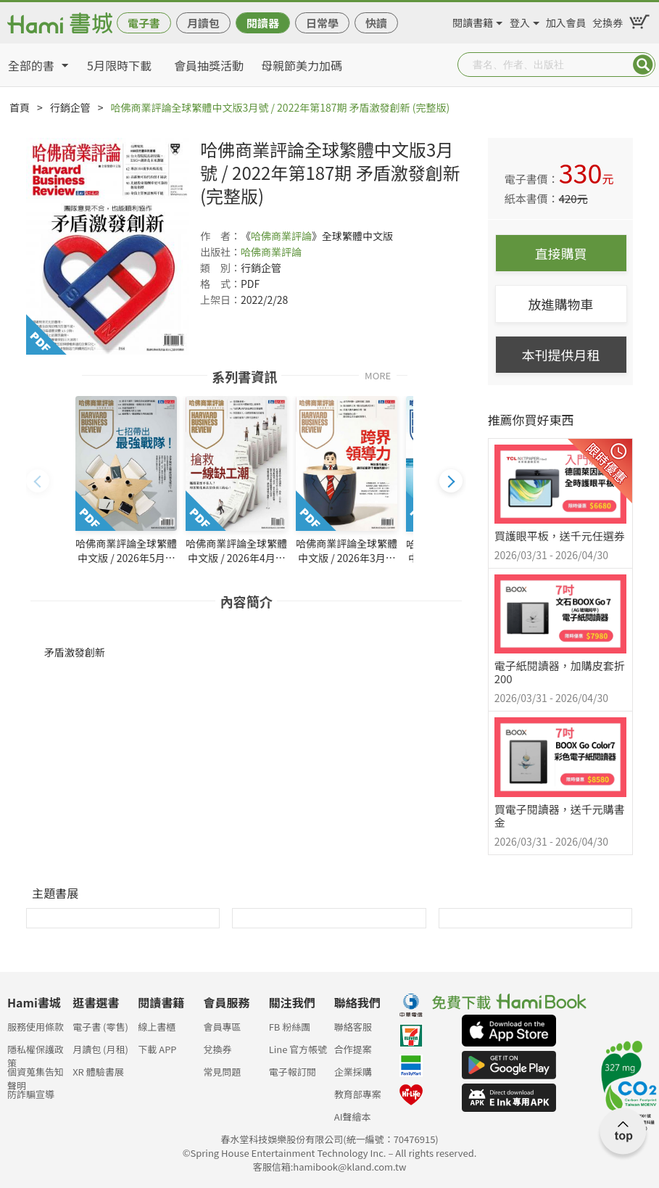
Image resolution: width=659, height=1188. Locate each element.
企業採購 (353, 1071)
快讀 (376, 22)
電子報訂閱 (292, 1071)
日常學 (322, 22)
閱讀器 (262, 22)
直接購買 (561, 253)
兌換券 (607, 20)
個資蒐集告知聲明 (35, 1076)
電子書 (144, 22)
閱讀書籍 (472, 20)
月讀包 (203, 22)
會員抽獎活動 (209, 65)
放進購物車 (561, 303)
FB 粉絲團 (290, 1027)
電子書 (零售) (100, 1027)
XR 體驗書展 (98, 1071)
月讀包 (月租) (100, 1049)
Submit (643, 64)
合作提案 (353, 1049)
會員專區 (222, 1027)
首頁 (19, 107)
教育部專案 (357, 1094)
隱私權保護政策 (35, 1053)
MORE (378, 375)
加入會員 (566, 20)
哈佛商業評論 (281, 235)
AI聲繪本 (352, 1116)
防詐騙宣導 (30, 1094)
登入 (520, 20)
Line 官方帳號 (298, 1049)
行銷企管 (70, 107)
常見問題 (222, 1071)
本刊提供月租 (561, 354)
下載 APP (157, 1049)
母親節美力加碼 (301, 65)
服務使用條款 (35, 1027)
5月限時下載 (119, 65)
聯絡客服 (353, 1027)
